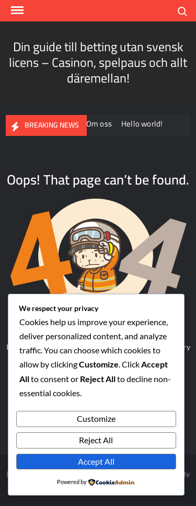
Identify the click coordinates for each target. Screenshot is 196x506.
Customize (96, 418)
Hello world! (143, 123)
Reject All (96, 440)
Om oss (100, 123)
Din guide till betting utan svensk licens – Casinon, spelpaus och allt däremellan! (98, 62)
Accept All (96, 461)
